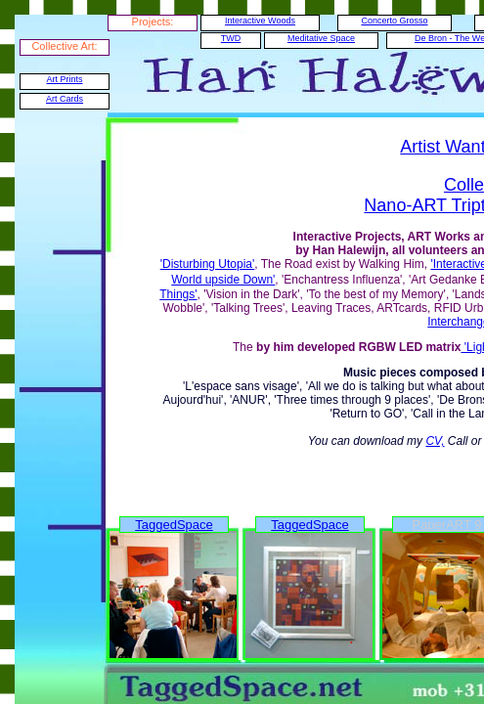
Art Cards (64, 99)
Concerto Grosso (394, 20)
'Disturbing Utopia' (207, 264)
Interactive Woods (260, 20)
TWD (231, 38)
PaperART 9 (446, 524)
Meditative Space (321, 38)
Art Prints (64, 79)
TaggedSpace (174, 524)
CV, (434, 441)
